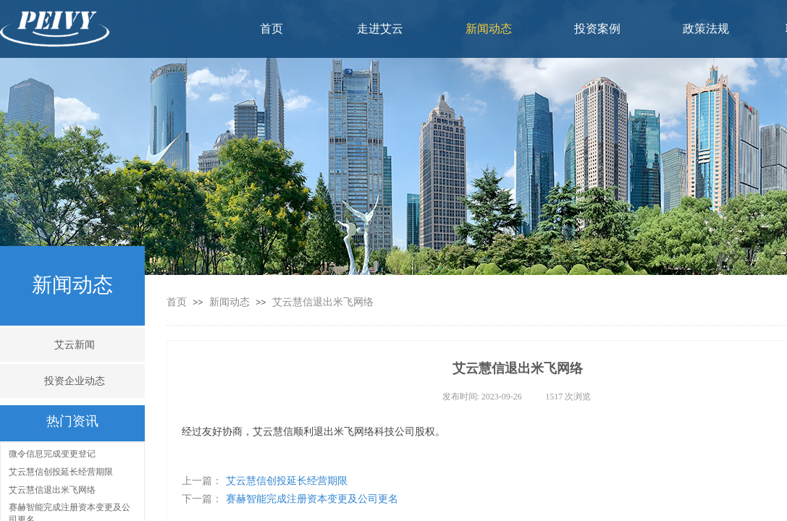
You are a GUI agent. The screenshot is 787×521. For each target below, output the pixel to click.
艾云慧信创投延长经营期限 (265, 481)
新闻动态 (231, 302)
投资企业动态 (74, 381)
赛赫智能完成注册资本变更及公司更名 (290, 499)
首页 (177, 302)
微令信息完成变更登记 (52, 454)
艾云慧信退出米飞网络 (323, 302)
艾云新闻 (74, 344)
